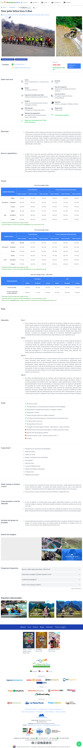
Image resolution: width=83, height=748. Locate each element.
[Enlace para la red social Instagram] (35, 743)
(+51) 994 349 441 (64, 738)
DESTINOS (34, 2)
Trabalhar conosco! (43, 709)
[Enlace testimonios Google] (50, 743)
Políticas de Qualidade (60, 711)
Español (49, 671)
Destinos (35, 627)
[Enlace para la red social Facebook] (33, 743)
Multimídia (49, 627)
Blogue (42, 627)
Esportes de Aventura (21, 59)
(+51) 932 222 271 (43, 738)
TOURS (24, 2)
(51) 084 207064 (24, 738)
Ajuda (23, 627)
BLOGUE (45, 2)
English (41, 671)
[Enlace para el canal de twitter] (47, 743)
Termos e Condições (49, 711)
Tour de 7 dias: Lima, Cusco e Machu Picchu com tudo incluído (69, 609)
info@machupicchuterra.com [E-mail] (34, 725)
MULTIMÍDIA (56, 2)
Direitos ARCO (40, 711)
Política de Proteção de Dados (28, 711)
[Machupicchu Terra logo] (10, 2)
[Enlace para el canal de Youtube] (38, 743)
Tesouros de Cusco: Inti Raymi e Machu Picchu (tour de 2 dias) (41, 609)
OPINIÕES (67, 2)
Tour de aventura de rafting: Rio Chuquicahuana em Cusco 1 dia (14, 609)
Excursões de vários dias (7, 59)
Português (33, 671)
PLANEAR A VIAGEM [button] (26, 8)
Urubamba (12, 7)
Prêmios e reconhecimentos (55, 709)
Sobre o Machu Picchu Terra (31, 709)
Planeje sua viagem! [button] (71, 66)
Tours (29, 627)
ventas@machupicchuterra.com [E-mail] (52, 725)
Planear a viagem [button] (60, 627)
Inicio (3, 7)
